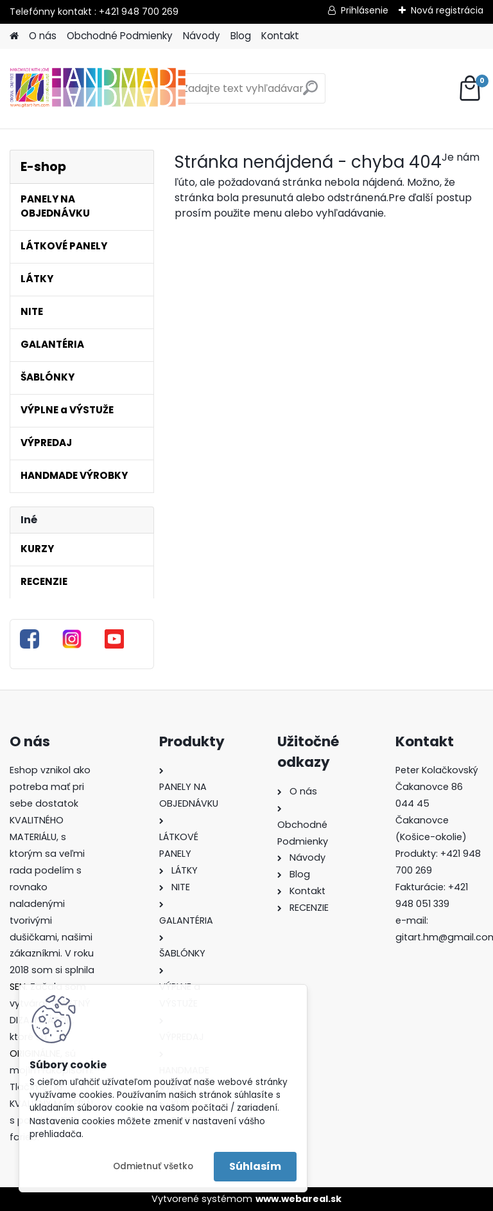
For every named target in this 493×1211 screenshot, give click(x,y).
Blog (240, 35)
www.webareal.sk (298, 1198)
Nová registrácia (447, 10)
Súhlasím (255, 1166)
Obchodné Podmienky (120, 35)
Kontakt (280, 35)
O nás (42, 35)
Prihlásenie (364, 10)
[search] (310, 92)
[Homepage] (14, 36)
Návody (201, 35)
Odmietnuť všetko (153, 1166)
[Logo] (98, 89)
